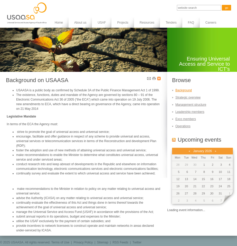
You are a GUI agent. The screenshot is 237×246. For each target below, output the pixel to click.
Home (59, 22)
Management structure (190, 104)
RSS (174, 139)
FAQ (191, 22)
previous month (189, 151)
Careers (210, 22)
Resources (147, 22)
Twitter (136, 242)
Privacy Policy (83, 242)
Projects (122, 22)
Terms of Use (60, 242)
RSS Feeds (120, 242)
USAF (102, 22)
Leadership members (189, 112)
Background (183, 90)
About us (80, 22)
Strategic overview (188, 97)
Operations (183, 126)
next (227, 200)
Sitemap (102, 242)
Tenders (171, 22)
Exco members (185, 119)
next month (216, 151)
